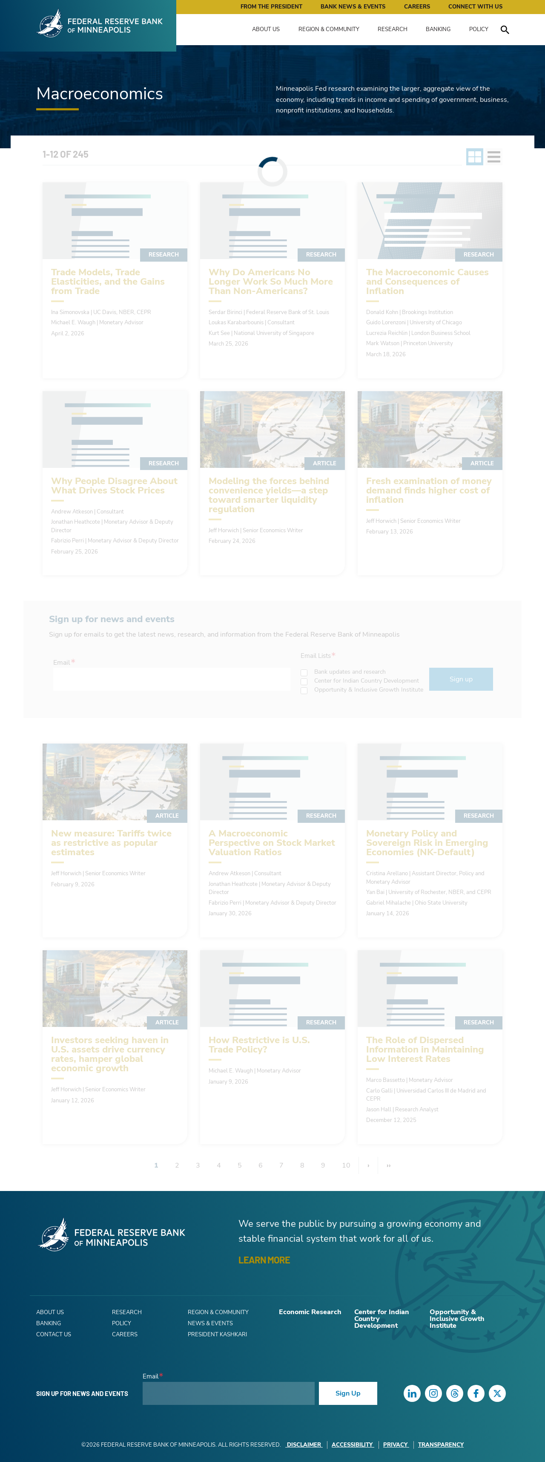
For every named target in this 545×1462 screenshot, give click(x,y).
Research (392, 29)
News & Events (210, 1323)
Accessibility (353, 1445)
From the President (271, 7)
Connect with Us (475, 7)
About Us (266, 29)
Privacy (396, 1445)
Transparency (441, 1445)
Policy (478, 29)
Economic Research (310, 1312)
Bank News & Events (353, 7)
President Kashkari (217, 1334)
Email (150, 1376)
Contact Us (53, 1334)
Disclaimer (304, 1445)
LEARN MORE (264, 1259)
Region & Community (328, 29)
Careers (417, 7)
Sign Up (348, 1393)
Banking (438, 29)
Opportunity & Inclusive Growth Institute (457, 1318)
